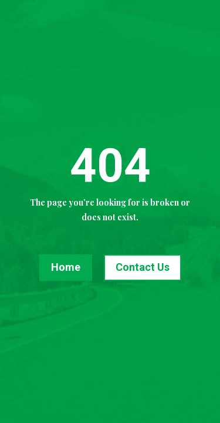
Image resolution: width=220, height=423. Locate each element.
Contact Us (143, 267)
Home (65, 267)
